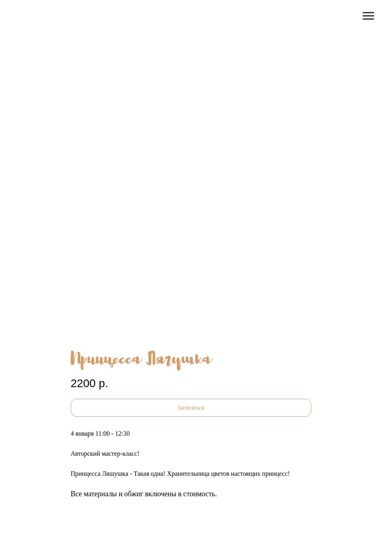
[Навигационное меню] (368, 16)
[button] (191, 408)
